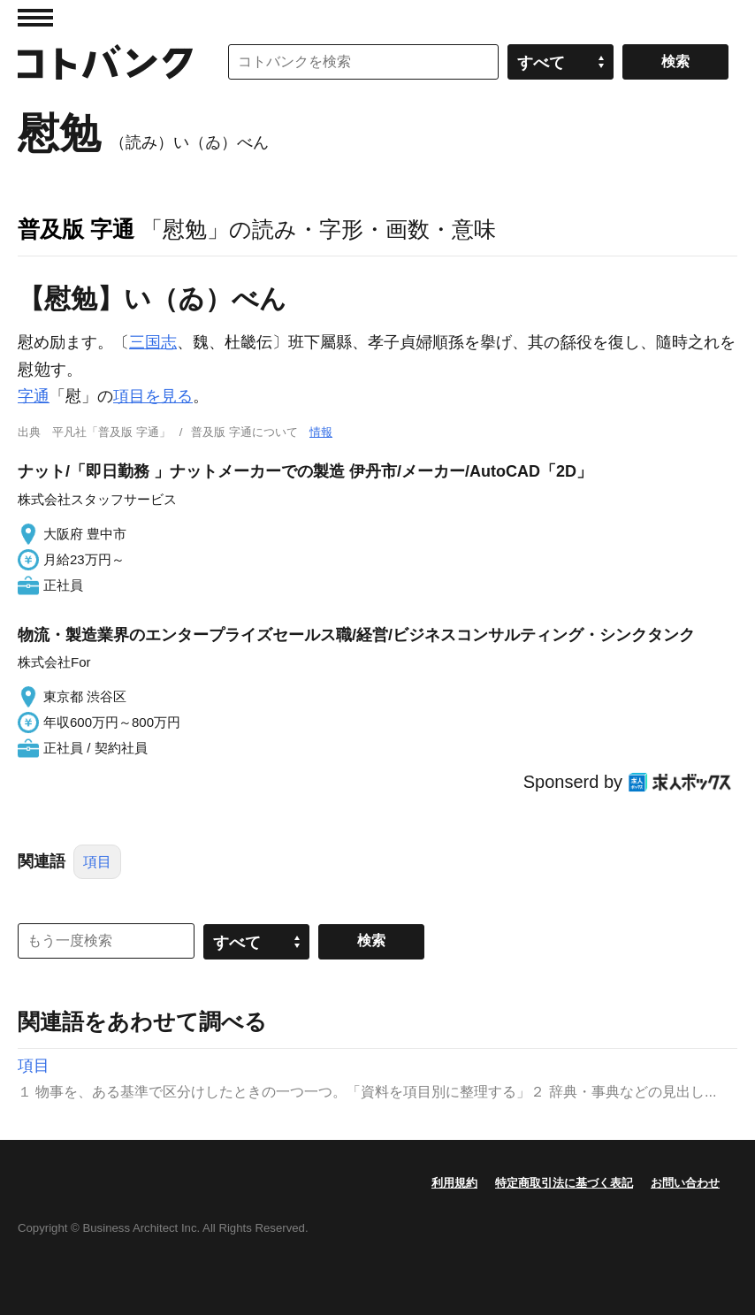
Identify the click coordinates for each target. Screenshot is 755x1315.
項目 (97, 861)
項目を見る (153, 396)
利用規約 (454, 1182)
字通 (34, 396)
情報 (320, 432)
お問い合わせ (685, 1182)
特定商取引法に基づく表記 (564, 1182)
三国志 (153, 342)
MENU (35, 17)
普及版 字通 (76, 229)
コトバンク (105, 62)
